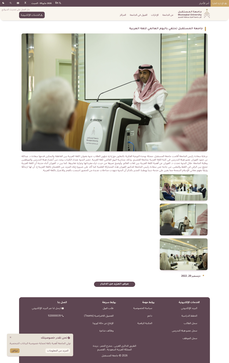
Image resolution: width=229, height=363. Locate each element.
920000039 (54, 315)
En (56, 3)
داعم (149, 315)
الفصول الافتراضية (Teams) (99, 315)
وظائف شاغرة (106, 330)
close (10, 337)
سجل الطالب (190, 323)
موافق (15, 350)
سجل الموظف (190, 338)
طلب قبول (108, 308)
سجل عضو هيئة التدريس (184, 330)
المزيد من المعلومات (57, 350)
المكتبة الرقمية (144, 323)
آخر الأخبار (204, 3)
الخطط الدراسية (189, 315)
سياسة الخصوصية (142, 308)
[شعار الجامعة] (193, 13)
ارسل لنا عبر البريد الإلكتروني (46, 308)
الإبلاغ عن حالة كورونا (103, 323)
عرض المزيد (121, 284)
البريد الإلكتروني (189, 308)
